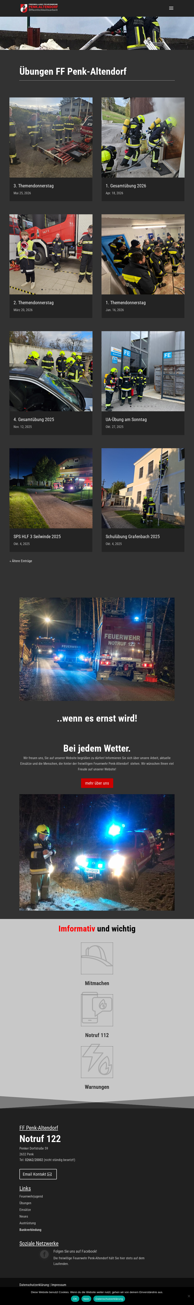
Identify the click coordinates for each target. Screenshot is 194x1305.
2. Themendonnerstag (34, 302)
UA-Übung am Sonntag (126, 419)
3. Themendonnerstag (34, 185)
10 (67, 406)
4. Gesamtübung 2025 (34, 419)
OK (75, 1298)
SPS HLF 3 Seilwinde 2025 (37, 536)
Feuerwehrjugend (31, 1196)
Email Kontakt (34, 1174)
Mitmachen (97, 983)
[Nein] (189, 1296)
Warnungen (97, 1087)
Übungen (25, 1203)
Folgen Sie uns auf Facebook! (75, 1251)
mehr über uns (97, 783)
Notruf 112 (97, 1035)
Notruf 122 (40, 1138)
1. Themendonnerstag (126, 302)
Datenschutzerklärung (34, 1285)
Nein (86, 1298)
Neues (23, 1216)
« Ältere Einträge (21, 561)
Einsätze (25, 1210)
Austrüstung (27, 1223)
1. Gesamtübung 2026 (126, 185)
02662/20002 (34, 1160)
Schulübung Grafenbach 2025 (133, 536)
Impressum (58, 1285)
